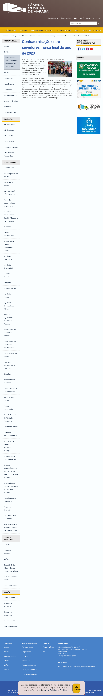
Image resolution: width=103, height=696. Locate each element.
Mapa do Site (54, 18)
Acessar (98, 18)
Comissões (26, 660)
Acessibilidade (67, 18)
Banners (80, 58)
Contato (79, 18)
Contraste (88, 18)
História (6, 652)
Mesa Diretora (27, 656)
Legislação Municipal (29, 674)
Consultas (8, 119)
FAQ (44, 652)
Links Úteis (8, 592)
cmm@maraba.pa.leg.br (66, 656)
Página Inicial (11, 30)
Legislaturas (26, 652)
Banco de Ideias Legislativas (42, 30)
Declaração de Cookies (91, 30)
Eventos (6, 669)
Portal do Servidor (64, 30)
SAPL (77, 30)
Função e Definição (10, 656)
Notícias (40, 36)
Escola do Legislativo (8, 538)
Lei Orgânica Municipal (30, 669)
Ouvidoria (23, 30)
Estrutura (7, 660)
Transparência (10, 162)
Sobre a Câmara (30, 36)
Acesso (6, 647)
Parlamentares (27, 647)
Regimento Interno (29, 665)
